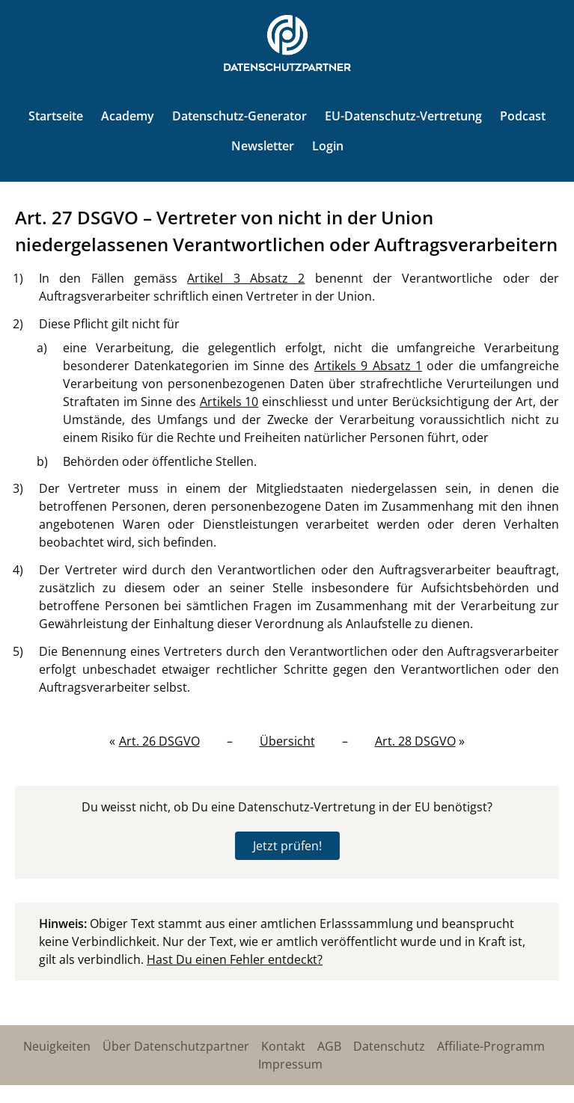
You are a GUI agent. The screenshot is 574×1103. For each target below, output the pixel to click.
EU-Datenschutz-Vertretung (403, 116)
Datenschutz (389, 1046)
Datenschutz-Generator (239, 116)
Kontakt (283, 1046)
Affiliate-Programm (491, 1046)
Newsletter (262, 146)
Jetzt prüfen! (287, 846)
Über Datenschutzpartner (176, 1046)
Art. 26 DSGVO (159, 741)
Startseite (55, 116)
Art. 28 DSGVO (415, 741)
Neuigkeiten (57, 1046)
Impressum (290, 1064)
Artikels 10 (229, 401)
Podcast (523, 116)
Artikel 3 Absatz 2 (246, 278)
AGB (329, 1046)
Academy (127, 116)
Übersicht (287, 741)
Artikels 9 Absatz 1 (368, 365)
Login (328, 146)
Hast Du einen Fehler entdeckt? (235, 959)
